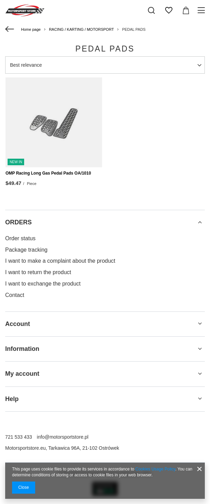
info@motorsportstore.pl (63, 437)
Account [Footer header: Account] (17, 323)
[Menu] (202, 10)
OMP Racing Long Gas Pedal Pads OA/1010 (48, 173)
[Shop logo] (24, 10)
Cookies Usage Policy (156, 469)
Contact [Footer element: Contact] (14, 295)
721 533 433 (18, 437)
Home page (31, 29)
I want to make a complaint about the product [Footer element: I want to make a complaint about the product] (60, 261)
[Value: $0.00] (185, 10)
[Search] (151, 10)
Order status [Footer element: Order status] (20, 238)
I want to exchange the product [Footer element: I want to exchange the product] (43, 284)
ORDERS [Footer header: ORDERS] (18, 222)
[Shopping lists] (168, 10)
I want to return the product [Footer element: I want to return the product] (38, 272)
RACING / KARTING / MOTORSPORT (81, 29)
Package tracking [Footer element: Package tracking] (26, 250)
